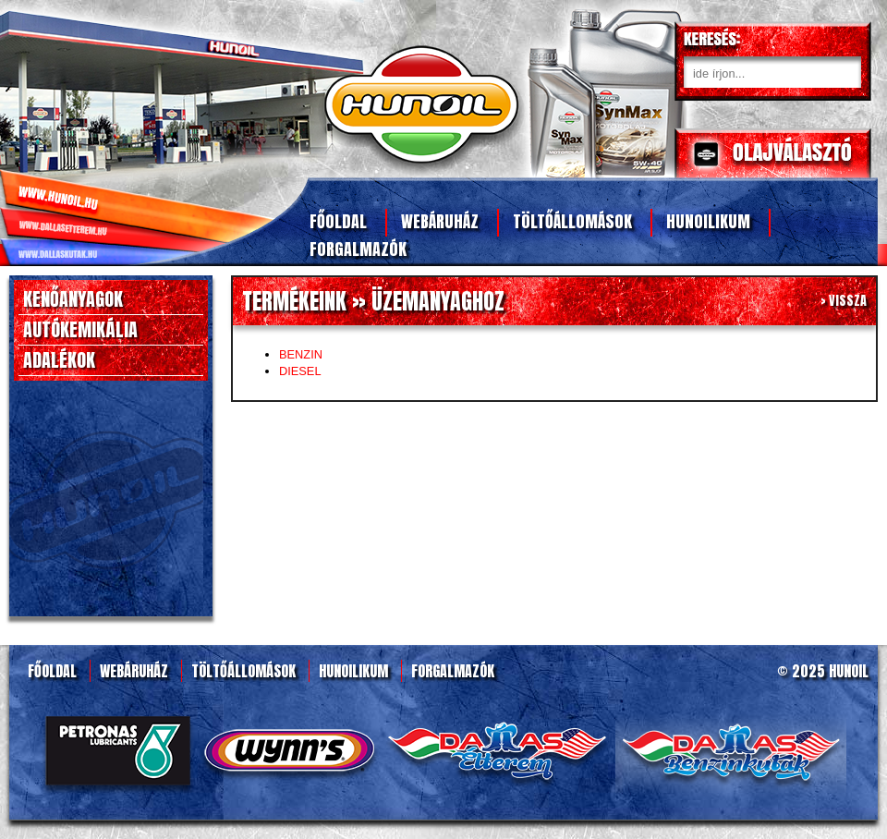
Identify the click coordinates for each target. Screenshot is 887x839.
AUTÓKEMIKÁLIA (80, 329)
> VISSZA (843, 300)
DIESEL (300, 371)
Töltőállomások (572, 221)
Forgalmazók (358, 249)
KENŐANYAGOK (73, 299)
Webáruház (440, 221)
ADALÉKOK (59, 360)
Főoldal (338, 221)
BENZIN (300, 354)
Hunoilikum (708, 221)
